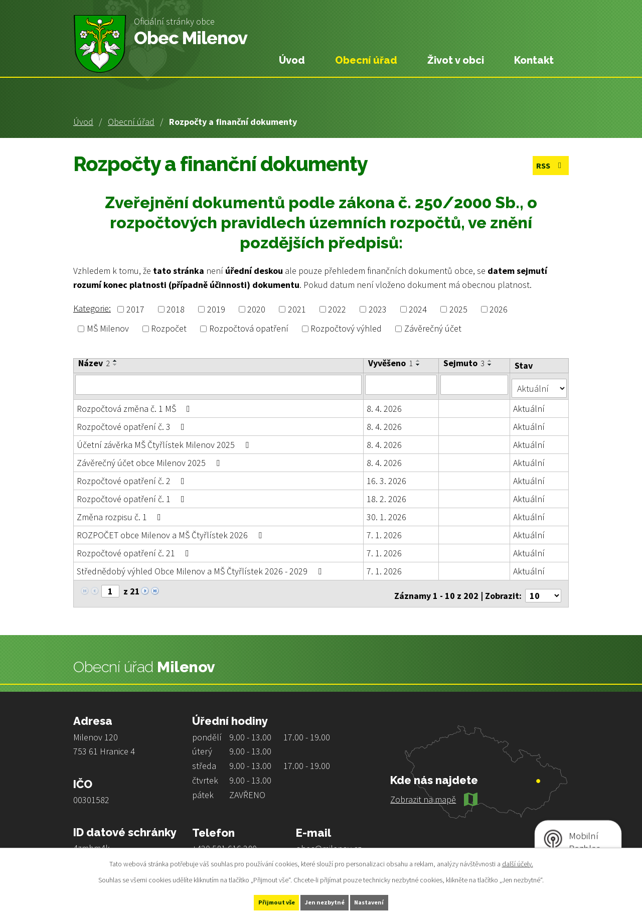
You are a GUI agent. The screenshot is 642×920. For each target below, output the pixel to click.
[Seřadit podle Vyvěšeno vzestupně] (418, 361)
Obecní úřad (131, 121)
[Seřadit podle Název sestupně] (115, 365)
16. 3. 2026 (387, 477)
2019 (216, 309)
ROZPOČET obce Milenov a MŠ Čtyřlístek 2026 (171, 531)
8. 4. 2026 (384, 404)
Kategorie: (92, 308)
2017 (135, 309)
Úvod (83, 121)
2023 (378, 309)
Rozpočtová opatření (248, 329)
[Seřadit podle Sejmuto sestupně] (491, 365)
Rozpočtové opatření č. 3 (133, 422)
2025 (458, 309)
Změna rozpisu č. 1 (121, 513)
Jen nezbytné (325, 901)
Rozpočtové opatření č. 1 (133, 495)
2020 (256, 309)
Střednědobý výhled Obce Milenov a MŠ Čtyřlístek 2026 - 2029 (201, 567)
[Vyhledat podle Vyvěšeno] (401, 384)
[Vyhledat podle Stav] (540, 384)
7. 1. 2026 (384, 531)
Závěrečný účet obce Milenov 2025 (150, 459)
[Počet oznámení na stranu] (543, 587)
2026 (499, 309)
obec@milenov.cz (329, 840)
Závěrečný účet (432, 329)
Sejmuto (465, 363)
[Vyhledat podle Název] (218, 384)
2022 (337, 309)
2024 (418, 309)
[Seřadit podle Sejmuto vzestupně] (491, 361)
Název (94, 363)
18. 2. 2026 (387, 495)
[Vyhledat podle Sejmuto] (475, 384)
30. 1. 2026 (387, 513)
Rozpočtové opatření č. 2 (133, 477)
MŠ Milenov (108, 329)
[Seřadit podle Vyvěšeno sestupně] (418, 365)
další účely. (517, 861)
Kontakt (534, 60)
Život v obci (455, 60)
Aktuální (530, 404)
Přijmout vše (260, 901)
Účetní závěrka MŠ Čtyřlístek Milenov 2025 (165, 440)
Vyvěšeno (391, 363)
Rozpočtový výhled (346, 329)
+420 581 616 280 (224, 840)
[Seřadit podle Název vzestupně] (115, 361)
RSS (548, 167)
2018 (176, 309)
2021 (297, 309)
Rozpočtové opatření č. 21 (135, 549)
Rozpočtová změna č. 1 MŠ (135, 404)
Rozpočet (169, 329)
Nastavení (386, 901)
